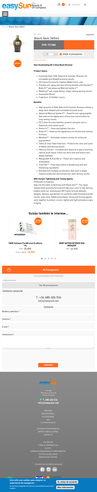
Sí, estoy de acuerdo (67, 482)
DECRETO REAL (48, 413)
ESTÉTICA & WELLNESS (48, 454)
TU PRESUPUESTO (48, 422)
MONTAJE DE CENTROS (48, 457)
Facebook (42, 469)
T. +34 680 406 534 (48, 297)
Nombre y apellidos (10, 311)
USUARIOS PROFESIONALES (48, 428)
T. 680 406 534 (50, 399)
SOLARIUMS (48, 442)
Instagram (48, 469)
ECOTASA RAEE (48, 417)
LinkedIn (55, 469)
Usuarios (75, 5)
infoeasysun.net (48, 300)
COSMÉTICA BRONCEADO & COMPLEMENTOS (48, 451)
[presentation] (21, 356)
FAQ (48, 420)
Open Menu (5, 14)
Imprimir (90, 34)
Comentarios (8, 334)
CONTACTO (48, 435)
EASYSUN (48, 410)
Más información (65, 487)
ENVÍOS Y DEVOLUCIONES (48, 432)
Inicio (4, 26)
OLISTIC (48, 448)
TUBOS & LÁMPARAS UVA (48, 445)
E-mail (5, 327)
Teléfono (6, 319)
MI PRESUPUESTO (61, 4)
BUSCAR (84, 4)
